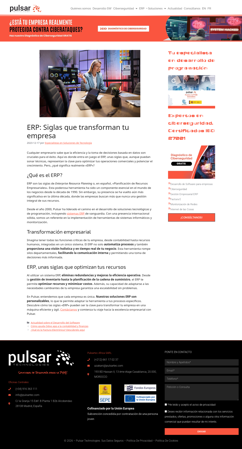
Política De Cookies (166, 440)
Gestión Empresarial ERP (184, 194)
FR (209, 8)
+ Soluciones (156, 8)
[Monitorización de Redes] (169, 203)
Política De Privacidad (139, 440)
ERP (142, 8)
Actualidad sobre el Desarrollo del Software (55, 322)
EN (204, 8)
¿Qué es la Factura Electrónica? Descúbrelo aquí (58, 329)
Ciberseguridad (125, 8)
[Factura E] (169, 198)
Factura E (175, 199)
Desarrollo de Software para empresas (191, 184)
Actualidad (175, 8)
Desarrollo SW (102, 8)
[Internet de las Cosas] (169, 208)
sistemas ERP (76, 213)
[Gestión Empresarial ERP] (169, 193)
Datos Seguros (115, 440)
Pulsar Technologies (88, 440)
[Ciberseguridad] (169, 188)
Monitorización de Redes (183, 204)
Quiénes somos (81, 8)
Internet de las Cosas (182, 209)
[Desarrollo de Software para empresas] (169, 183)
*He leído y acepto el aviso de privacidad (191, 404)
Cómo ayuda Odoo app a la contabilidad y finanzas (59, 326)
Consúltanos (192, 8)
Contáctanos (68, 309)
